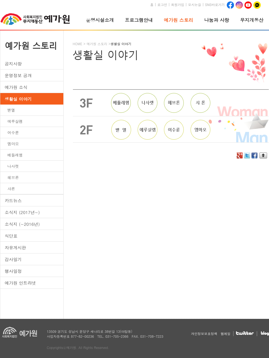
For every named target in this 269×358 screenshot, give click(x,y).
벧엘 (11, 110)
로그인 (162, 4)
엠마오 (13, 143)
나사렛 (13, 166)
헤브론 (13, 177)
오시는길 (194, 4)
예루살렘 (15, 121)
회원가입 (177, 4)
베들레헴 (15, 155)
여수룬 (13, 132)
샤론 (11, 188)
